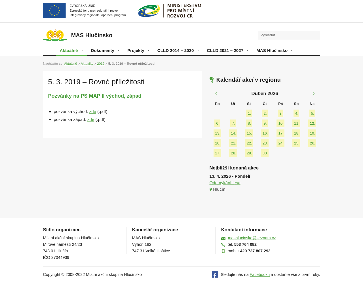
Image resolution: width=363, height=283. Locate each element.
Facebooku (260, 274)
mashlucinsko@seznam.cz (252, 238)
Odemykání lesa (225, 182)
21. (233, 143)
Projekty (138, 50)
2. (265, 113)
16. (265, 133)
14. (233, 133)
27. (218, 153)
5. (312, 113)
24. (281, 143)
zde (92, 111)
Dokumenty (105, 50)
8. (249, 123)
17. (281, 133)
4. (296, 113)
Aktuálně (71, 50)
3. (280, 113)
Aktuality (87, 63)
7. (233, 123)
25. (296, 143)
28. (233, 153)
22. (249, 143)
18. (296, 133)
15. (249, 133)
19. (312, 133)
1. (249, 113)
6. (217, 123)
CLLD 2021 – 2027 (228, 50)
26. (312, 143)
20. (218, 143)
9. (265, 123)
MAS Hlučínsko (274, 50)
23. (265, 143)
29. (249, 153)
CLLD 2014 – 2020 (178, 50)
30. (265, 153)
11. (296, 123)
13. (218, 133)
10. (281, 123)
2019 (100, 63)
